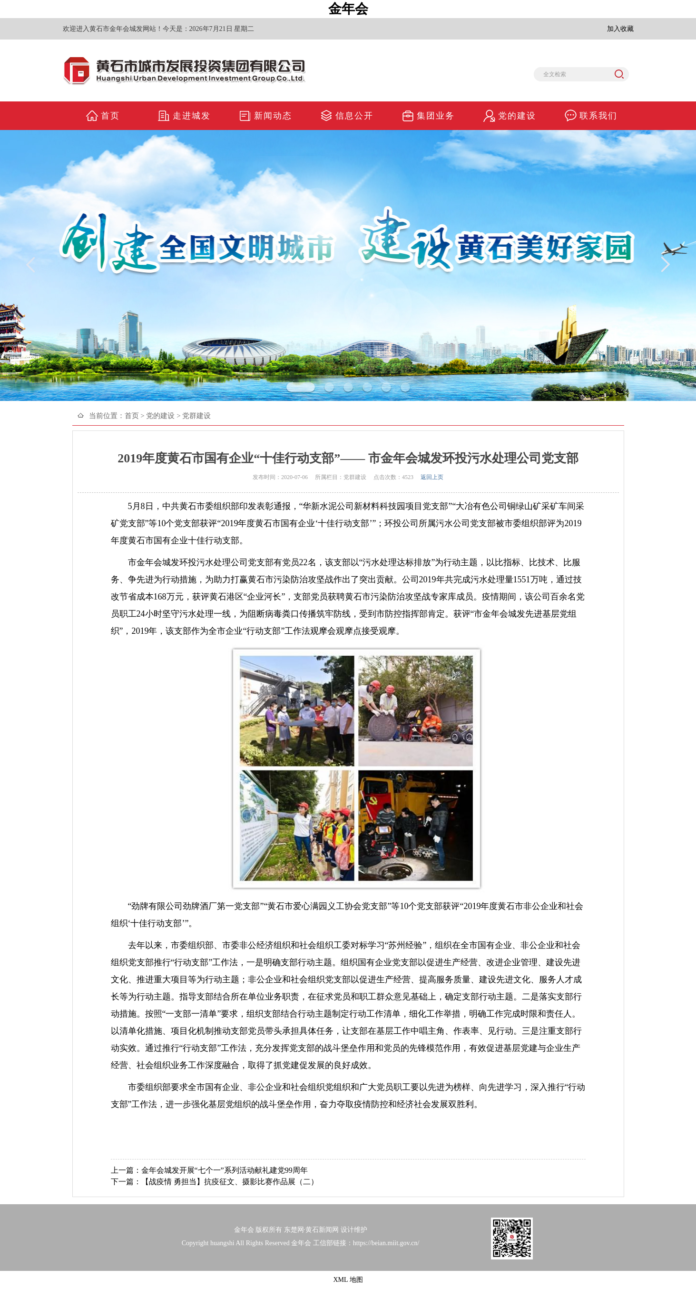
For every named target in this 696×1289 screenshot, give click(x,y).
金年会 (348, 8)
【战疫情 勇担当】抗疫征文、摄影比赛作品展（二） (229, 1182)
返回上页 (432, 477)
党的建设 (160, 416)
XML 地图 (348, 1279)
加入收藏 (620, 28)
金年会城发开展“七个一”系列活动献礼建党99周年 (224, 1170)
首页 (132, 416)
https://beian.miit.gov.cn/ (386, 1243)
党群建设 (196, 416)
